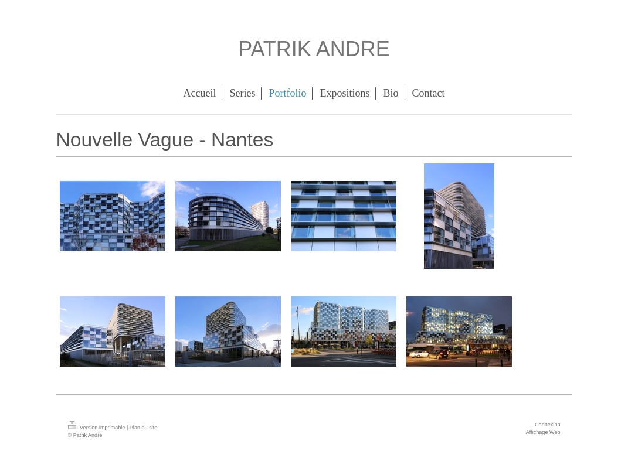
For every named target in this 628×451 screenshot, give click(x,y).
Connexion (547, 425)
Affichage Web (543, 432)
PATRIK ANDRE (314, 49)
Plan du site (144, 427)
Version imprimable (97, 427)
